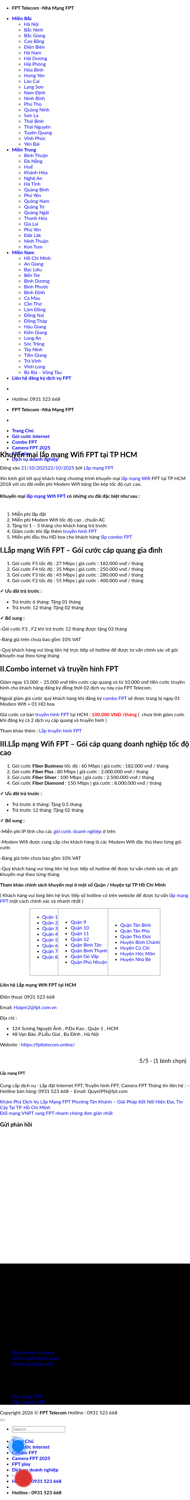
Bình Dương (37, 281)
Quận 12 (80, 939)
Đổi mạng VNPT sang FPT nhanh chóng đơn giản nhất (56, 1113)
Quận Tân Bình (135, 925)
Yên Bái (32, 144)
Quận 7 (50, 951)
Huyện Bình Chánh (140, 942)
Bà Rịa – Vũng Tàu (43, 372)
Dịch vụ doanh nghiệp (35, 459)
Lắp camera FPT (29, 1402)
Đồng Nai (34, 315)
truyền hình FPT (80, 531)
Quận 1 (50, 917)
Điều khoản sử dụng (33, 1352)
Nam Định (34, 92)
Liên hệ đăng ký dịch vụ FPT (41, 378)
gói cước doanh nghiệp (77, 831)
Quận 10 (80, 927)
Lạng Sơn (34, 87)
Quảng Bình (36, 189)
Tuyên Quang (38, 132)
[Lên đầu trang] (2, 1420)
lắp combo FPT (116, 537)
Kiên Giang (35, 332)
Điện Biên (34, 47)
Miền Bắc (22, 18)
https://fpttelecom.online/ (48, 1044)
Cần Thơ (33, 303)
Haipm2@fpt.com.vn (35, 1007)
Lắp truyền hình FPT (60, 730)
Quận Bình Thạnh (89, 950)
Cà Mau (32, 298)
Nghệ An (33, 178)
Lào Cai (32, 81)
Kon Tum (33, 246)
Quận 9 (78, 922)
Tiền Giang (35, 355)
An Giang (34, 263)
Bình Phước (36, 286)
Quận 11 (80, 933)
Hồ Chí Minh (37, 258)
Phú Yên (32, 195)
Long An (32, 338)
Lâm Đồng (35, 309)
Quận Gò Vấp (84, 956)
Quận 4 (50, 934)
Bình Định (34, 292)
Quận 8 (50, 957)
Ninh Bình (34, 98)
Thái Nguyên (37, 126)
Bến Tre (32, 275)
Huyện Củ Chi (135, 948)
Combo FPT (24, 442)
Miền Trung (24, 149)
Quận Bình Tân (86, 945)
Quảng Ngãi (36, 212)
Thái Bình (34, 121)
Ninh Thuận (36, 241)
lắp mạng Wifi (135, 478)
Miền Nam (23, 252)
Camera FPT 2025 (31, 447)
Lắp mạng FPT (98, 467)
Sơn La (31, 115)
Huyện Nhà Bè (135, 959)
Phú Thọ (32, 104)
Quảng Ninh (37, 109)
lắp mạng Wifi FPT (45, 496)
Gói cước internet (31, 436)
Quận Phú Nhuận (89, 962)
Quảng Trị (34, 206)
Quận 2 (50, 922)
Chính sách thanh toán (35, 1358)
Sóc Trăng (34, 343)
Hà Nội (31, 24)
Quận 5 (50, 939)
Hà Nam (32, 52)
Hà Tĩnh (32, 184)
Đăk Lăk (32, 235)
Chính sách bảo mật (32, 1364)
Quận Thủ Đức (135, 936)
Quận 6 (50, 945)
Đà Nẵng (33, 161)
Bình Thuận (36, 155)
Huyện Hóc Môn (137, 953)
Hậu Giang (35, 326)
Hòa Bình (34, 69)
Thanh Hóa (35, 218)
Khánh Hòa (35, 172)
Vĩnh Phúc (35, 138)
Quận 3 (50, 928)
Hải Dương (35, 58)
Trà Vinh (32, 361)
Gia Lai (31, 224)
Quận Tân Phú (135, 930)
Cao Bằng (34, 41)
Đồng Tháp (35, 321)
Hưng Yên (34, 75)
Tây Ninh (33, 349)
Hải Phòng (35, 64)
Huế (28, 166)
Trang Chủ (23, 430)
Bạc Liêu (33, 269)
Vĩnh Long (34, 366)
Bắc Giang (34, 35)
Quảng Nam (36, 201)
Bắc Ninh (33, 29)
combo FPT (115, 698)
